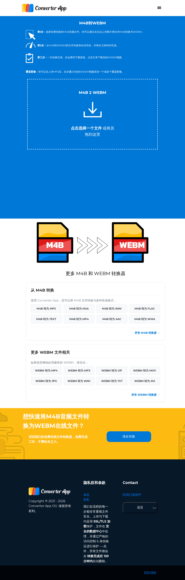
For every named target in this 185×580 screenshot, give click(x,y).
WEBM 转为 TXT (111, 381)
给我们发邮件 (132, 495)
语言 (140, 507)
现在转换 (128, 436)
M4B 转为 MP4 (79, 319)
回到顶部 (150, 573)
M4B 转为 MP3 (46, 308)
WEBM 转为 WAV (79, 381)
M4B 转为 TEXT (46, 319)
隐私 (86, 499)
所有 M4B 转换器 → (147, 333)
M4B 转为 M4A (79, 308)
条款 (86, 495)
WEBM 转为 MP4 (46, 370)
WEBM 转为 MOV (144, 370)
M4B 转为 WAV (112, 308)
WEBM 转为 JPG (46, 381)
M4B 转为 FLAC (144, 308)
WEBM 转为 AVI (144, 381)
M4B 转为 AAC (111, 319)
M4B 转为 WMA (144, 319)
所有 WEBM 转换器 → (145, 394)
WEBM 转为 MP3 (79, 370)
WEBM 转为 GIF (111, 370)
